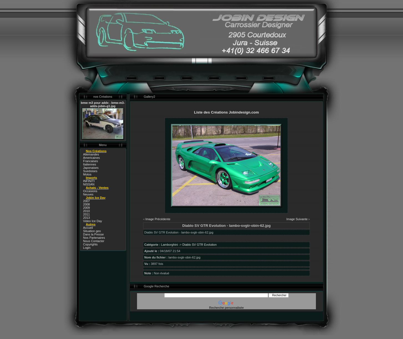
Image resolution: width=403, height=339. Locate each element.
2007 (86, 201)
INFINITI (89, 181)
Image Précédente (157, 219)
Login (87, 247)
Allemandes (91, 154)
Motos (87, 174)
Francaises (90, 161)
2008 (86, 204)
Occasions (90, 191)
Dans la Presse (93, 234)
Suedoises (90, 171)
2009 (86, 207)
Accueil (88, 227)
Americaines (91, 157)
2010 (86, 211)
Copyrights (90, 244)
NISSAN (89, 184)
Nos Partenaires (94, 237)
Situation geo (92, 231)
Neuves (88, 194)
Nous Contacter (93, 241)
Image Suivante (296, 219)
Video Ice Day (92, 221)
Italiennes (89, 164)
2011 (86, 214)
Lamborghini (169, 244)
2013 (86, 217)
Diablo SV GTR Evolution (200, 244)
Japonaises (91, 167)
